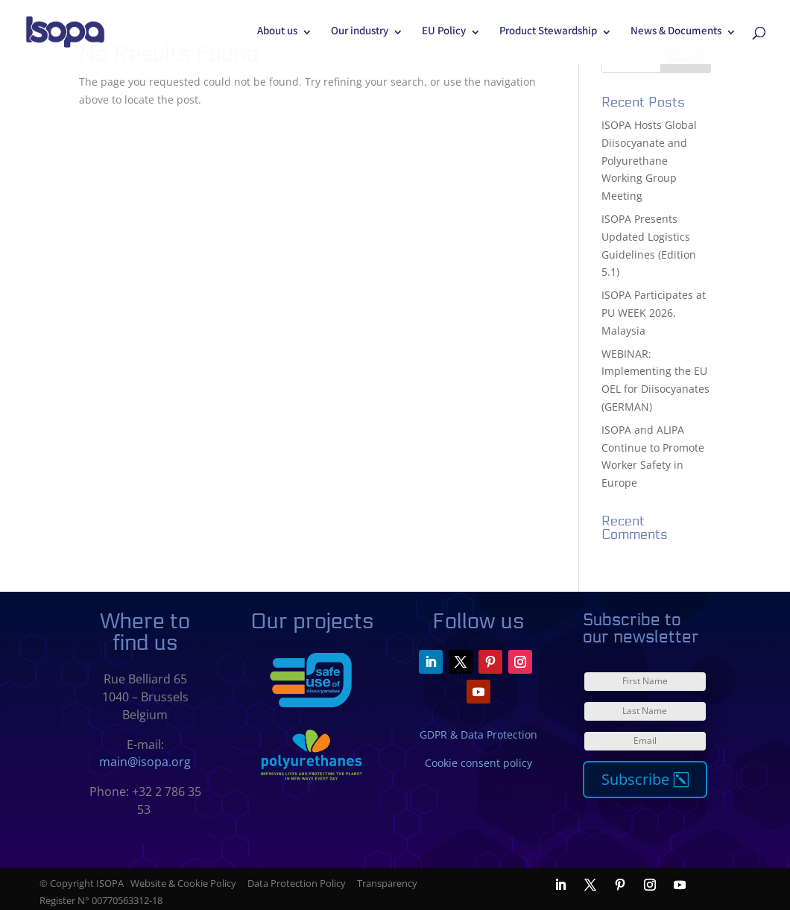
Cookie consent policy (478, 763)
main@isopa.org (145, 761)
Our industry (359, 33)
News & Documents (676, 33)
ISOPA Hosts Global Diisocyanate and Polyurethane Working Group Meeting (649, 160)
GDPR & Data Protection (478, 734)
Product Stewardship (548, 33)
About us (277, 33)
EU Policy (444, 33)
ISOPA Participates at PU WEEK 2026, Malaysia (653, 313)
